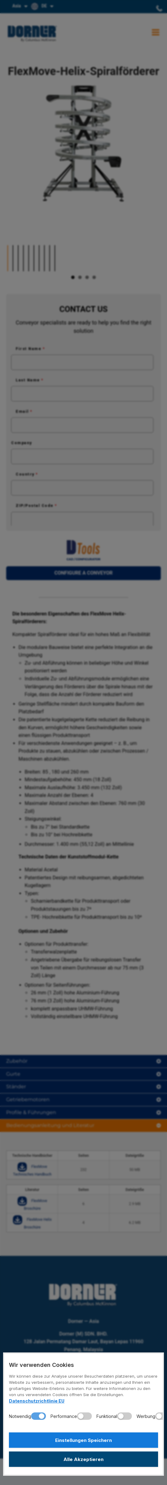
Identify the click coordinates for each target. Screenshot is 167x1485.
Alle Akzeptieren (83, 1459)
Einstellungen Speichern (83, 1440)
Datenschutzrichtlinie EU (36, 1400)
